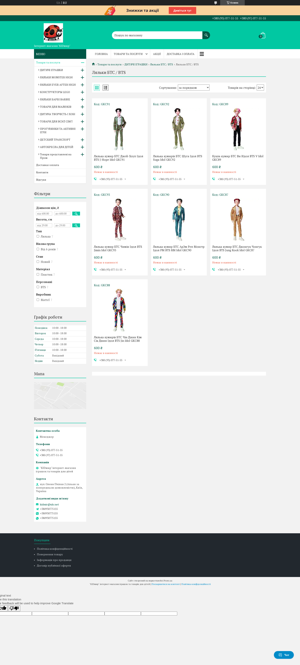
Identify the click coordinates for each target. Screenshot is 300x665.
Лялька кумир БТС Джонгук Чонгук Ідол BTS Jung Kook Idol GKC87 (237, 248)
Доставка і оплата (180, 54)
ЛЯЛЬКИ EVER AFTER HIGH (58, 84)
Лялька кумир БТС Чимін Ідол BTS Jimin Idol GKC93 (118, 248)
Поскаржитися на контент (166, 584)
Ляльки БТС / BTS (161, 64)
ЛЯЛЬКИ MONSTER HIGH (56, 77)
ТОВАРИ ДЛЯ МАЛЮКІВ (55, 107)
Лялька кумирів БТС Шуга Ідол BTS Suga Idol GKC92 (177, 157)
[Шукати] (206, 33)
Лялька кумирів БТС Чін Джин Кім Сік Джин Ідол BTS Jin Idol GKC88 (118, 338)
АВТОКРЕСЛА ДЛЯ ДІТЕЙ (56, 147)
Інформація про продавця (54, 560)
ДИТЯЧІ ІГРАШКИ (135, 64)
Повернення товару (50, 554)
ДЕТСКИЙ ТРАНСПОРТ (55, 139)
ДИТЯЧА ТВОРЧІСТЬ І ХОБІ (57, 114)
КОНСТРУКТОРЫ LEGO (55, 92)
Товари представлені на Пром (55, 156)
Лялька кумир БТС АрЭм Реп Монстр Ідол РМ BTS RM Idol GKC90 (179, 248)
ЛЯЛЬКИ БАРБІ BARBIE (55, 99)
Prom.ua (168, 580)
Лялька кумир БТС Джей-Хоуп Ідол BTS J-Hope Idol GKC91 (118, 157)
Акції (157, 54)
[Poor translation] (14, 608)
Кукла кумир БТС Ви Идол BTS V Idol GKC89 (237, 157)
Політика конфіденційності (54, 548)
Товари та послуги (128, 54)
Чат (284, 655)
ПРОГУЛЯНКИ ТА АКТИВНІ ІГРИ (58, 130)
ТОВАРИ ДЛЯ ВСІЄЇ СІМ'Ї (56, 121)
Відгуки (41, 179)
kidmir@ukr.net (49, 504)
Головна (101, 54)
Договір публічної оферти (54, 565)
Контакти (42, 172)
